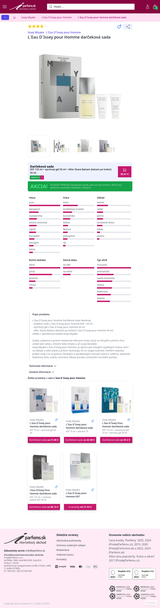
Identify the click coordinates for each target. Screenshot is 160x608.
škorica (67, 229)
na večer (67, 271)
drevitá (101, 298)
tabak (100, 229)
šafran (66, 222)
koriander (34, 235)
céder (100, 209)
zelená (100, 284)
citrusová (102, 264)
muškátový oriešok (73, 209)
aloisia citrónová (38, 222)
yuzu (31, 202)
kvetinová (102, 291)
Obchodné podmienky (68, 540)
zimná (32, 284)
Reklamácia (62, 550)
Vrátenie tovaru (65, 554)
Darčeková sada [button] (43, 439)
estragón (34, 242)
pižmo (100, 215)
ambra (100, 235)
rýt (64, 242)
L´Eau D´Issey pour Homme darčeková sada (102, 17)
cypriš (32, 229)
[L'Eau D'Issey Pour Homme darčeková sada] (44, 467)
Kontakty (61, 559)
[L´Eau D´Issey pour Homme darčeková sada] (44, 400)
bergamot (34, 209)
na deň (67, 264)
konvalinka (69, 215)
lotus (66, 202)
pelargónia (69, 235)
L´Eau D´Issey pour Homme (57, 17)
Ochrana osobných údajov (71, 545)
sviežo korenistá (106, 278)
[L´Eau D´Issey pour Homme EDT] (80, 467)
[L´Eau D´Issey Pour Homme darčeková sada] (116, 400)
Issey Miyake (28, 17)
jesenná (33, 278)
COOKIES (151, 603)
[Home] (14, 17)
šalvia (32, 249)
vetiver (100, 202)
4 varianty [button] (80, 506)
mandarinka (35, 215)
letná (32, 264)
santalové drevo (105, 222)
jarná (32, 271)
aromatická (103, 271)
